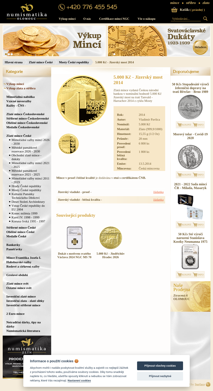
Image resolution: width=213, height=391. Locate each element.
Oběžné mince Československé (27, 123)
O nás (87, 18)
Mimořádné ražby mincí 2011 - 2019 (31, 180)
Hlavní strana (14, 62)
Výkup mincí (67, 18)
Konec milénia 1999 (24, 213)
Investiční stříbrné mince (23, 305)
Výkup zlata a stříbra (21, 88)
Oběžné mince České (20, 232)
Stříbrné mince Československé (27, 118)
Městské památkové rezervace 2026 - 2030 (26, 149)
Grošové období (17, 275)
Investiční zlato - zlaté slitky (25, 301)
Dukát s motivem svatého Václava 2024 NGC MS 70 (74, 255)
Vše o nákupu (147, 18)
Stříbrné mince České (21, 227)
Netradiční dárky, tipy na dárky (23, 324)
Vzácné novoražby (18, 101)
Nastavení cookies (79, 380)
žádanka (158, 192)
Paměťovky (14, 249)
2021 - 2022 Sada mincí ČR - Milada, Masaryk (190, 186)
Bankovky (13, 245)
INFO (201, 124)
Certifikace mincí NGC (114, 18)
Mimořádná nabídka (20, 96)
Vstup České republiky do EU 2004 (28, 207)
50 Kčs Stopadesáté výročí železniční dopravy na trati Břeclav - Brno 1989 (190, 87)
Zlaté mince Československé (25, 114)
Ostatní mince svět (19, 288)
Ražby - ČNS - (16, 105)
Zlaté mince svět (17, 283)
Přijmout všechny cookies (160, 365)
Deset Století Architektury (28, 201)
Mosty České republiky (74, 62)
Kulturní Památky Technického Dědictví (26, 195)
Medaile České (16, 236)
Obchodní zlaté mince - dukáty (26, 157)
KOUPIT (186, 124)
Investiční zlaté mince (21, 296)
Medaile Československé (23, 127)
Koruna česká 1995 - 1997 (28, 221)
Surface (200, 384)
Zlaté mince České (41, 62)
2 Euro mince (15, 313)
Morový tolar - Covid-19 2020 (190, 136)
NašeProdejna (181, 287)
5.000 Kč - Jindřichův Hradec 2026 (111, 255)
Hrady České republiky (26, 186)
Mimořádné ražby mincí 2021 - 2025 (31, 164)
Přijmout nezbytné (160, 376)
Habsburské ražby (19, 262)
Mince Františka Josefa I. (23, 257)
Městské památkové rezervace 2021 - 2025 (26, 172)
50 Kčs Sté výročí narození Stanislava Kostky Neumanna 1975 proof (190, 239)
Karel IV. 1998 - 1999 (26, 217)
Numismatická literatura (23, 330)
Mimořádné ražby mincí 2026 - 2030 (31, 141)
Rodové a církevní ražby (23, 266)
